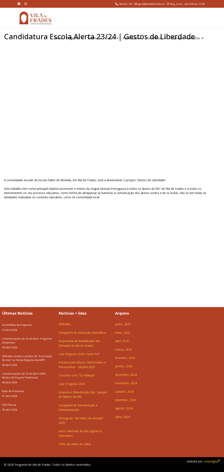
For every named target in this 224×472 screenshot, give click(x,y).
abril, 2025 (122, 341)
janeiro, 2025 (123, 366)
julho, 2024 (122, 417)
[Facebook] (18, 4)
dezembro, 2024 (126, 375)
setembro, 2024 (125, 400)
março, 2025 (123, 349)
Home (58, 38)
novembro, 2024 (126, 383)
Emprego (176, 38)
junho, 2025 (123, 324)
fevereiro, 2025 (125, 358)
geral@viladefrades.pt (151, 4)
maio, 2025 (122, 333)
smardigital (212, 461)
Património (130, 38)
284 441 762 (126, 4)
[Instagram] (25, 4)
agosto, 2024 (124, 408)
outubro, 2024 (124, 392)
